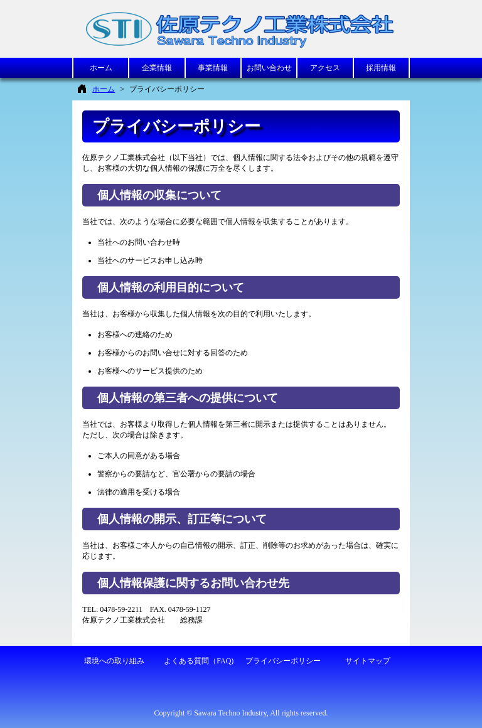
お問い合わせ (269, 67)
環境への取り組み (114, 660)
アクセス (325, 67)
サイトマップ (367, 660)
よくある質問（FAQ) (198, 660)
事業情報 (213, 67)
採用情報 (381, 67)
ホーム (101, 67)
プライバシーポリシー (283, 660)
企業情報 (157, 67)
